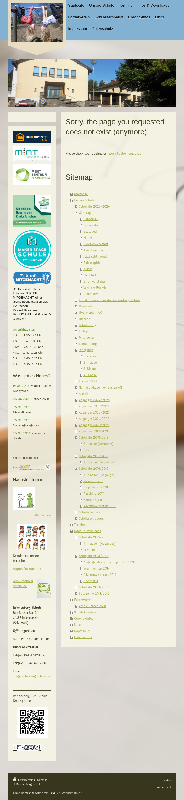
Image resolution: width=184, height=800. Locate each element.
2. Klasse (90, 362)
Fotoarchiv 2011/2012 (94, 593)
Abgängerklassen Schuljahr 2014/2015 (110, 562)
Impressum (82, 631)
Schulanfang (88, 344)
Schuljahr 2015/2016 (94, 537)
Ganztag (85, 213)
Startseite (81, 194)
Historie (84, 319)
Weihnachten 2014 (96, 568)
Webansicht (164, 787)
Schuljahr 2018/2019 (93, 437)
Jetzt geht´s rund (95, 256)
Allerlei (83, 393)
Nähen (88, 237)
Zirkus (87, 269)
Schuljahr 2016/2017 (93, 468)
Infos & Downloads (87, 531)
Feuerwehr (90, 225)
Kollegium (85, 331)
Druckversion (24, 780)
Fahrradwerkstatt (95, 244)
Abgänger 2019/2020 (94, 431)
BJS (86, 450)
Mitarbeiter (86, 337)
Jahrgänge (86, 350)
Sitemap (42, 780)
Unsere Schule (84, 200)
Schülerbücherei (90, 512)
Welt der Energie (94, 287)
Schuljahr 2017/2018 (93, 456)
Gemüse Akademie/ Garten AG (100, 387)
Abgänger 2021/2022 (94, 418)
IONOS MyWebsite (61, 792)
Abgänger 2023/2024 (94, 406)
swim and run (93, 481)
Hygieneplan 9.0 (90, 312)
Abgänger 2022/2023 (94, 412)
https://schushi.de (27, 568)
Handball (89, 275)
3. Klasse (89, 369)
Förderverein (83, 599)
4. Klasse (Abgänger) (98, 443)
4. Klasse (90, 375)
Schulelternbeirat (86, 612)
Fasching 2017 (93, 493)
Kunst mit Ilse (93, 250)
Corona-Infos (83, 618)
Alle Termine (42, 515)
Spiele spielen (92, 262)
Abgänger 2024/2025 (94, 400)
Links (78, 624)
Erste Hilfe (90, 294)
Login (167, 779)
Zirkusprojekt (92, 500)
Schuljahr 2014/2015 (94, 556)
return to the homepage (124, 153)
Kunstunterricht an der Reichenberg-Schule (109, 300)
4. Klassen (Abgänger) (99, 462)
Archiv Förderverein (92, 606)
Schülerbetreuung (91, 518)
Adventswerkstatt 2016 (99, 506)
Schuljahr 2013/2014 (94, 587)
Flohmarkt (90, 581)
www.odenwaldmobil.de (23, 584)
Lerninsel (89, 549)
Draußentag (87, 306)
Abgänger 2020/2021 (94, 425)
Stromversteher (94, 281)
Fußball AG (91, 219)
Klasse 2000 (88, 381)
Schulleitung (87, 325)
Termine (79, 525)
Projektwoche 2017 (96, 487)
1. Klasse (89, 356)
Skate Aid (90, 231)
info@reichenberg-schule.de (31, 676)
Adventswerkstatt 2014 (99, 574)
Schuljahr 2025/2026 (94, 206)
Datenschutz (83, 637)
